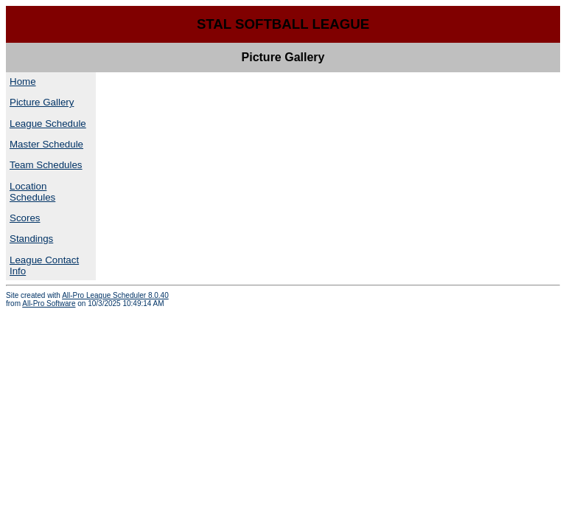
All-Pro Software (48, 303)
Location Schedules (32, 192)
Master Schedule (46, 144)
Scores (25, 217)
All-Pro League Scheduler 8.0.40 (115, 295)
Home (23, 81)
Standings (31, 238)
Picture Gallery (42, 102)
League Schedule (48, 123)
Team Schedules (46, 164)
